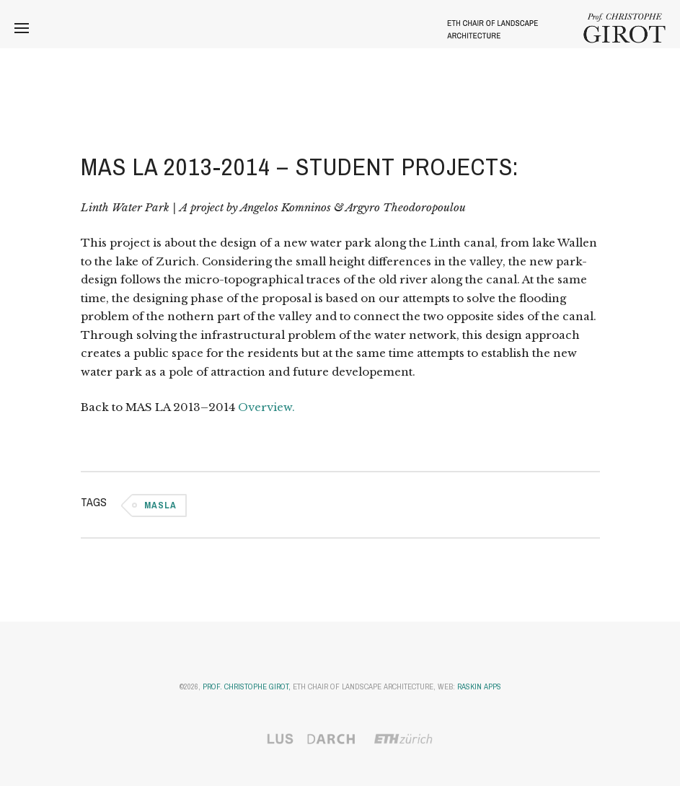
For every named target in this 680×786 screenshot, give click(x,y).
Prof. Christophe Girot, (247, 686)
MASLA (160, 505)
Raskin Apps (479, 686)
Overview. (266, 407)
